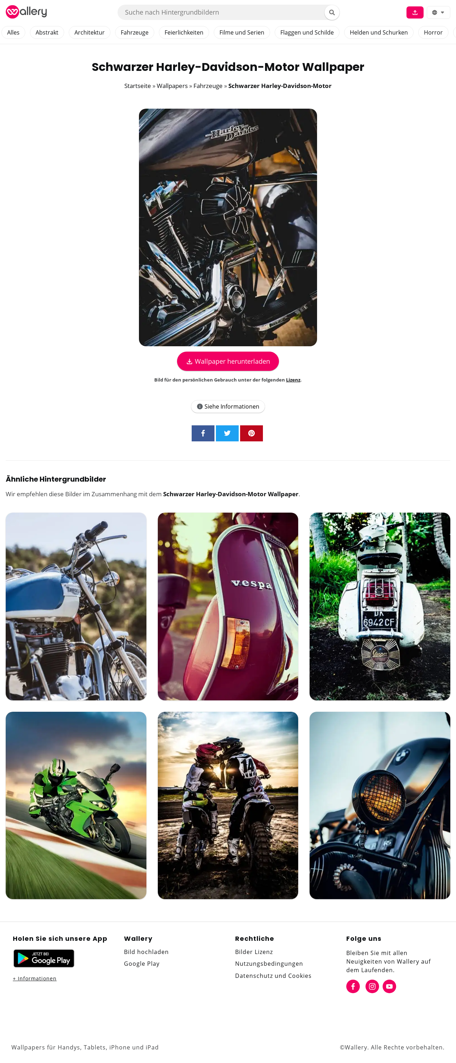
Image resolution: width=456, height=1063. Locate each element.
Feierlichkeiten (184, 32)
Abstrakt (47, 32)
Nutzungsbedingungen (269, 964)
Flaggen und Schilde (307, 32)
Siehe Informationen (228, 406)
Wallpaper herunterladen (228, 361)
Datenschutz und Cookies (273, 976)
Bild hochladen (146, 952)
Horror (433, 32)
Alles (13, 32)
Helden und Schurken (379, 32)
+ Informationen (35, 978)
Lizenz (293, 380)
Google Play (142, 964)
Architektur (89, 32)
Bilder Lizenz (254, 952)
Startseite (137, 86)
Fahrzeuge (135, 32)
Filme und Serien (241, 32)
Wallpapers (172, 86)
